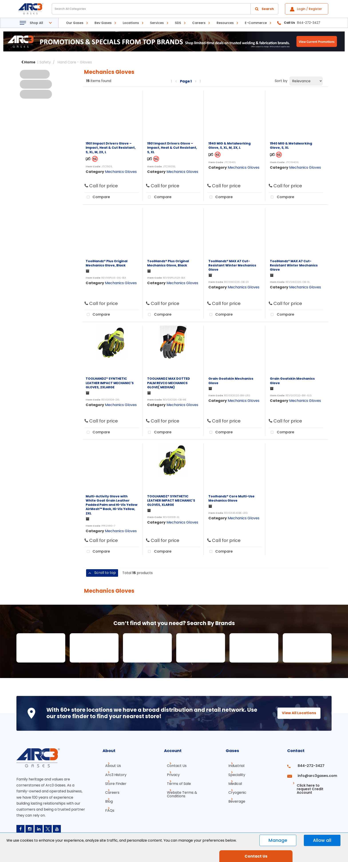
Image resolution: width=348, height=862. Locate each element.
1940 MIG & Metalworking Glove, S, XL (291, 145)
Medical (232, 781)
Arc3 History (113, 773)
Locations (131, 23)
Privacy (170, 773)
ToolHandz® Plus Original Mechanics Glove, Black (106, 263)
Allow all (322, 840)
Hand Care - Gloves (74, 62)
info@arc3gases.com (312, 773)
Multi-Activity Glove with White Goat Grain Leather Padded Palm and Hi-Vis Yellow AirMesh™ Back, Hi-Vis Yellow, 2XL (111, 505)
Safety (45, 62)
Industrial (234, 765)
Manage (278, 840)
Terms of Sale (176, 781)
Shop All (36, 23)
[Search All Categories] (165, 8)
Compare (97, 197)
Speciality (234, 773)
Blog (106, 797)
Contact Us (174, 765)
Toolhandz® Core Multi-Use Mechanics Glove (231, 498)
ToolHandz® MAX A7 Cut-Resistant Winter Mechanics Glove (232, 265)
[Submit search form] (264, 8)
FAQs (107, 805)
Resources (225, 23)
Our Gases (74, 23)
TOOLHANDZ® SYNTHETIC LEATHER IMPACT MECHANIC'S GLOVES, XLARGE (171, 500)
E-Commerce (256, 23)
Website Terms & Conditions (179, 791)
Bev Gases (103, 23)
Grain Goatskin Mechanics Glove (230, 380)
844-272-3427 (307, 765)
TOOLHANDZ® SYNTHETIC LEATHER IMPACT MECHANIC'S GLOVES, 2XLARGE (110, 382)
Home (28, 62)
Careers (199, 23)
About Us (110, 765)
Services (157, 23)
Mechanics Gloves (121, 171)
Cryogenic (235, 789)
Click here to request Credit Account (305, 783)
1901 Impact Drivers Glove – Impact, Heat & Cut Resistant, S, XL (172, 147)
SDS (178, 23)
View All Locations (295, 713)
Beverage (234, 797)
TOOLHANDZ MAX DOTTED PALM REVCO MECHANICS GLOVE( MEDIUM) (168, 382)
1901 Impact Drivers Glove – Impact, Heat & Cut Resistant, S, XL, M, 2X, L (111, 147)
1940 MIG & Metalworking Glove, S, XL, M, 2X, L (229, 145)
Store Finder (113, 781)
